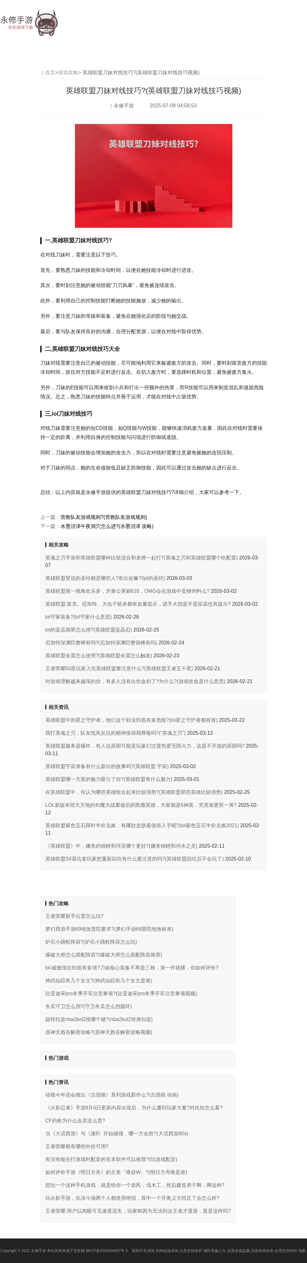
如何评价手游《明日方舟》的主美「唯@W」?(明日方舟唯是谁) (116, 1172)
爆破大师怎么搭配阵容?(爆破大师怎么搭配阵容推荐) (103, 954)
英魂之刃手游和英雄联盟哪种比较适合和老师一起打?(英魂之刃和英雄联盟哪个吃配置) (142, 557)
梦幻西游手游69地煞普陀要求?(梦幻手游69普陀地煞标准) (109, 929)
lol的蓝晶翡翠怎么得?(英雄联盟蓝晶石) (89, 629)
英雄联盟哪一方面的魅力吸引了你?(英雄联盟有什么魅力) (109, 779)
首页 (50, 72)
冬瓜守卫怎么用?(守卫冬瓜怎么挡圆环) (88, 1006)
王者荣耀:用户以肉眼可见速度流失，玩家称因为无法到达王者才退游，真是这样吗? (138, 1211)
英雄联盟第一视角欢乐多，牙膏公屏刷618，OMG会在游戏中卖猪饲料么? (128, 591)
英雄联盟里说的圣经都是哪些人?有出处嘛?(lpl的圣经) (106, 578)
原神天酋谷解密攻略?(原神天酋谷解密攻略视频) (98, 1032)
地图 (302, 1251)
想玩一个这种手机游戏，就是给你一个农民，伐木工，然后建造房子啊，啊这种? (135, 1185)
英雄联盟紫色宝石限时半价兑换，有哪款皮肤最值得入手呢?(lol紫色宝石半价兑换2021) (143, 825)
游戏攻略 (68, 72)
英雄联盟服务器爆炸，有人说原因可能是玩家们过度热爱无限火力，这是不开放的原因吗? (145, 746)
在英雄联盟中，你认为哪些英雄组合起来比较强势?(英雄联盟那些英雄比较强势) (134, 792)
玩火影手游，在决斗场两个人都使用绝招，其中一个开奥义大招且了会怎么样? (132, 1198)
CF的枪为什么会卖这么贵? (75, 1120)
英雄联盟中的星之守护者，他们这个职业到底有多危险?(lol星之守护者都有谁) (132, 720)
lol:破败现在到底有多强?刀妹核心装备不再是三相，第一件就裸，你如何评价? (132, 967)
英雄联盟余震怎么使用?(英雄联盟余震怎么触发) (99, 655)
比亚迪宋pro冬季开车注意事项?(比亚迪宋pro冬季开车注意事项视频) (121, 993)
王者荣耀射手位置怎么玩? (74, 916)
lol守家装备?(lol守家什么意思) (79, 617)
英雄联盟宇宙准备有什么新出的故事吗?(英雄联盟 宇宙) (107, 766)
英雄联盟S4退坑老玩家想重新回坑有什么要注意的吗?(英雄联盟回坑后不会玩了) (135, 859)
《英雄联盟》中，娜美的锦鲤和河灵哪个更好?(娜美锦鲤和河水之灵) (122, 846)
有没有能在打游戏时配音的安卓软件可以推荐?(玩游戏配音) (111, 1159)
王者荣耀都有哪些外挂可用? (77, 1146)
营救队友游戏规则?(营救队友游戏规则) (103, 517)
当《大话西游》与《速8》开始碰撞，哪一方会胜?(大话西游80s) (116, 1133)
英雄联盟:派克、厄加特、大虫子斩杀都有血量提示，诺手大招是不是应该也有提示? (138, 604)
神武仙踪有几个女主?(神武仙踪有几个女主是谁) (98, 980)
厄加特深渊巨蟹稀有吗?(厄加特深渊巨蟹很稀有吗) (102, 642)
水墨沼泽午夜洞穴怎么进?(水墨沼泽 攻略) (107, 526)
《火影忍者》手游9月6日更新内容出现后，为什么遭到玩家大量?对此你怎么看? (134, 1107)
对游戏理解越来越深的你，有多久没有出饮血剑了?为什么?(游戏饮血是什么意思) (136, 681)
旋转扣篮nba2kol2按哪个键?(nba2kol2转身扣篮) (99, 1019)
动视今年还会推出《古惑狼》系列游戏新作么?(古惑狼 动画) (112, 1094)
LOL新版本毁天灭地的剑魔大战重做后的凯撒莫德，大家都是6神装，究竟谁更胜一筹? (141, 805)
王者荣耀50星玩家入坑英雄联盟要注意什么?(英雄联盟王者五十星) (120, 668)
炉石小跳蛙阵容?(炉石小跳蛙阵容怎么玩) (91, 942)
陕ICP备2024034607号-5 (107, 1251)
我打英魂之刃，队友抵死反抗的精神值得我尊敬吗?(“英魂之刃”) (116, 733)
